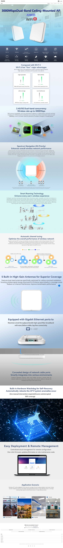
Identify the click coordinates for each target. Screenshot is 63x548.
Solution (58, 3)
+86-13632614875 (35, 526)
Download (61, 3)
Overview (52, 3)
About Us (2, 541)
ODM (1, 534)
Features (48, 3)
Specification (55, 3)
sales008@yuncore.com (35, 527)
